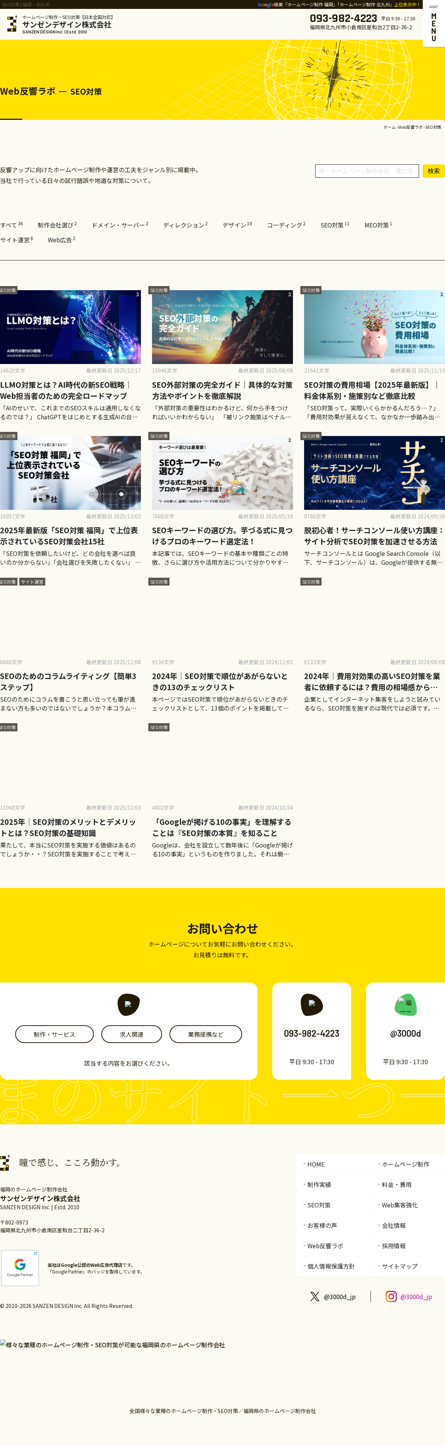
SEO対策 (335, 224)
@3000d (405, 1033)
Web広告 (61, 239)
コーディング (286, 224)
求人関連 (132, 1034)
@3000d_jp (340, 1296)
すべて (11, 224)
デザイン (237, 224)
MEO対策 (378, 224)
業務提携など (206, 1034)
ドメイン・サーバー (120, 224)
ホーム (389, 127)
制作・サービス (54, 1034)
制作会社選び (57, 224)
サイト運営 (16, 239)
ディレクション (185, 224)
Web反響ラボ (410, 127)
